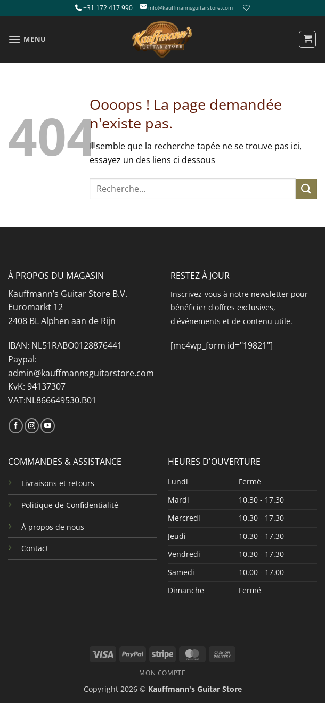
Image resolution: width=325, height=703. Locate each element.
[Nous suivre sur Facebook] (16, 425)
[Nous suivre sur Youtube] (47, 425)
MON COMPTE (162, 672)
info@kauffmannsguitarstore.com (190, 7)
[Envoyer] (306, 189)
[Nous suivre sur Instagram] (32, 425)
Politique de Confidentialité (69, 505)
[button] (27, 39)
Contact (34, 548)
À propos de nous (52, 527)
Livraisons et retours (57, 483)
